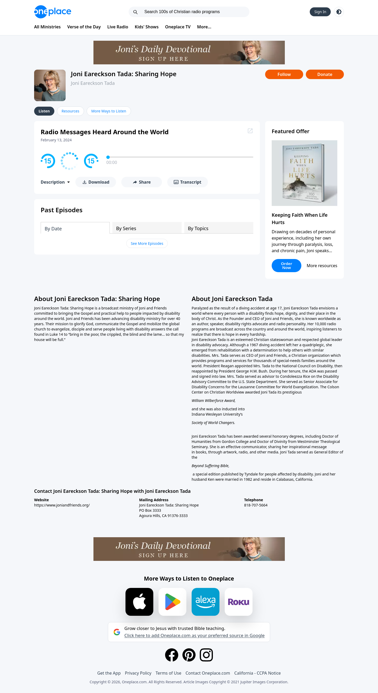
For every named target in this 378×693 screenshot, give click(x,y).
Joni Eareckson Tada (93, 83)
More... (204, 27)
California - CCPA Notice (257, 673)
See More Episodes (147, 243)
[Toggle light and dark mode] (339, 12)
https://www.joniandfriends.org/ (62, 505)
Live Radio (117, 27)
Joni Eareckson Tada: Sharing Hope (123, 73)
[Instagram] (206, 654)
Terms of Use (168, 673)
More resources (322, 265)
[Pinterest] (189, 654)
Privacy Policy (138, 673)
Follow (284, 74)
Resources (70, 110)
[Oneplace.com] (52, 11)
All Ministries (47, 27)
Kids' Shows (147, 27)
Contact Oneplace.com (208, 673)
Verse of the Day (84, 27)
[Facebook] (171, 654)
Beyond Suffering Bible (210, 465)
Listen (44, 110)
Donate (324, 74)
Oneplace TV (178, 27)
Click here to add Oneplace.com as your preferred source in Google (194, 635)
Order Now (286, 265)
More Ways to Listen (108, 110)
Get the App (108, 673)
